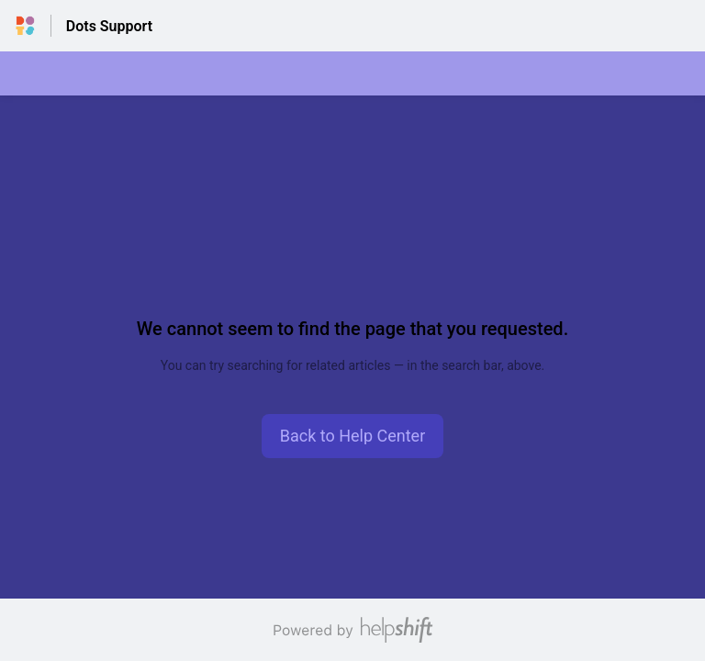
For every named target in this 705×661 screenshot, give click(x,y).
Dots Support (109, 26)
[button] (353, 436)
